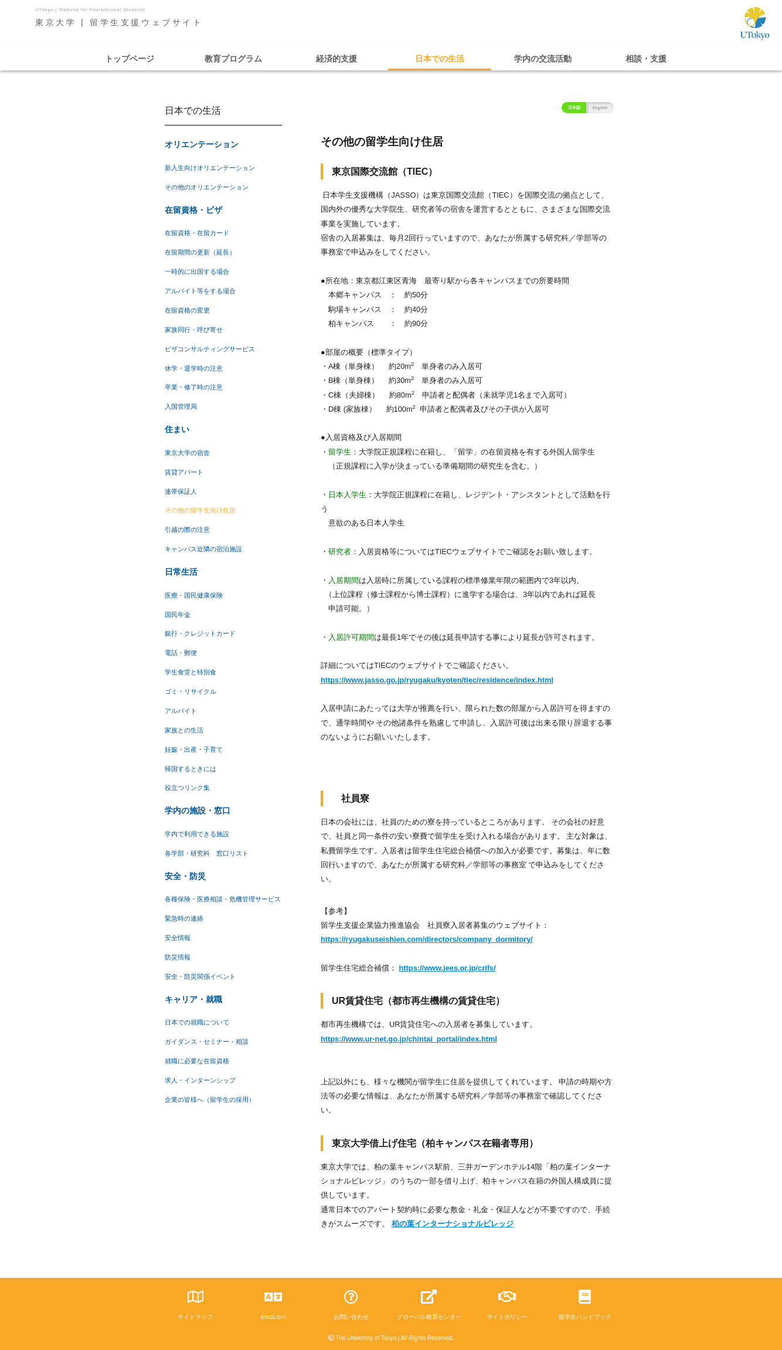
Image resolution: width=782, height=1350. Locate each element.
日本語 (574, 108)
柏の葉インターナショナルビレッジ (453, 1223)
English (600, 108)
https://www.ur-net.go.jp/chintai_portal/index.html (409, 1038)
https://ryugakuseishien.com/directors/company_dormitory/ (427, 939)
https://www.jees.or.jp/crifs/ (447, 968)
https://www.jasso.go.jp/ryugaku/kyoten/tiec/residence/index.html (437, 680)
